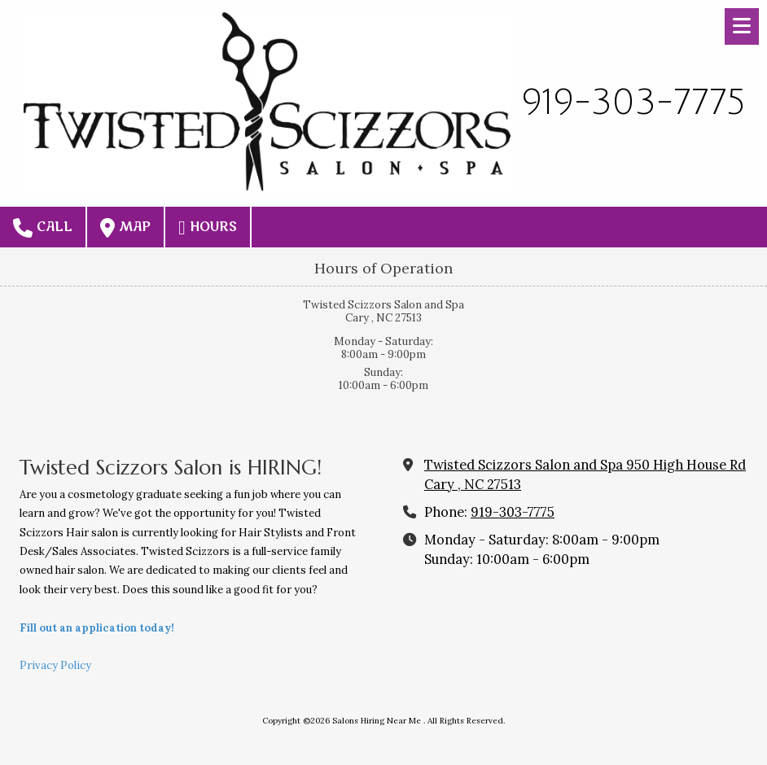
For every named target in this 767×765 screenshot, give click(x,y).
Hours (207, 228)
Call (42, 228)
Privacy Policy (55, 665)
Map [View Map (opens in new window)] (125, 228)
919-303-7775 (512, 512)
